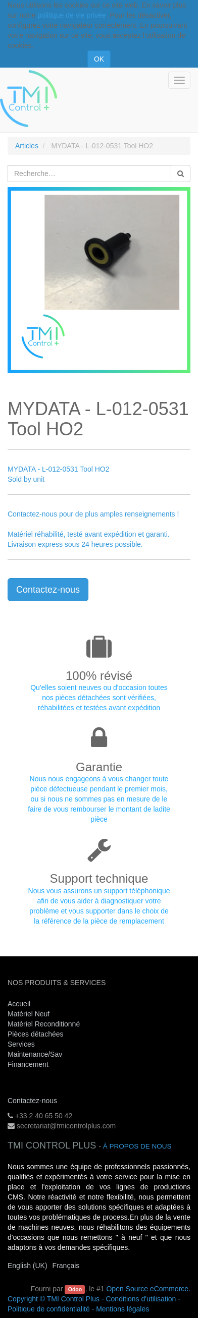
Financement (28, 1064)
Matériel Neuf (28, 1014)
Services (22, 1044)
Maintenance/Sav (35, 1054)
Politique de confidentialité (49, 1309)
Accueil (19, 1004)
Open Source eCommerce (147, 1289)
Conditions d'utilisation (141, 1299)
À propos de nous (137, 1146)
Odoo (75, 1289)
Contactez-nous (48, 590)
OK (99, 59)
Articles (26, 146)
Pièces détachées (36, 1034)
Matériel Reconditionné (44, 1024)
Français (66, 1266)
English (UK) (27, 1266)
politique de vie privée (71, 15)
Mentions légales (122, 1309)
